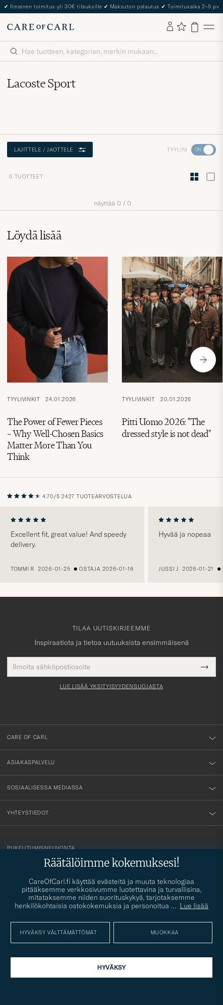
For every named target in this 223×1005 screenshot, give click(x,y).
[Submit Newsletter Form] (204, 666)
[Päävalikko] (209, 27)
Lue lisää (194, 906)
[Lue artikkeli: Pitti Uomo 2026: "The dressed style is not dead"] (172, 360)
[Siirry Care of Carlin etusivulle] (40, 26)
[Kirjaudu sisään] (170, 27)
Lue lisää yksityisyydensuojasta (111, 686)
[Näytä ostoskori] (195, 27)
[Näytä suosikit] (181, 27)
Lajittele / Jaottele (50, 149)
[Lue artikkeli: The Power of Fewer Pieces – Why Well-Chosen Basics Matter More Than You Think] (57, 360)
